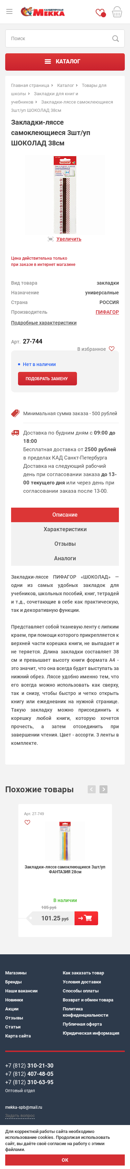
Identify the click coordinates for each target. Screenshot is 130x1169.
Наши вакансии (21, 990)
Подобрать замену (47, 378)
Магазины (16, 972)
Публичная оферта (82, 1024)
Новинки (14, 999)
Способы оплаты (81, 990)
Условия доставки (82, 981)
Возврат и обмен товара (88, 999)
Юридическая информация (91, 1033)
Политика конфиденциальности (85, 1012)
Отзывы (14, 1017)
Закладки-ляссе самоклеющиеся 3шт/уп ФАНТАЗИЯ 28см (65, 869)
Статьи (12, 1026)
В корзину (86, 918)
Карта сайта (18, 1035)
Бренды (13, 981)
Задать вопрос (20, 1115)
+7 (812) (29, 1065)
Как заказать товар (83, 972)
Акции (11, 1008)
